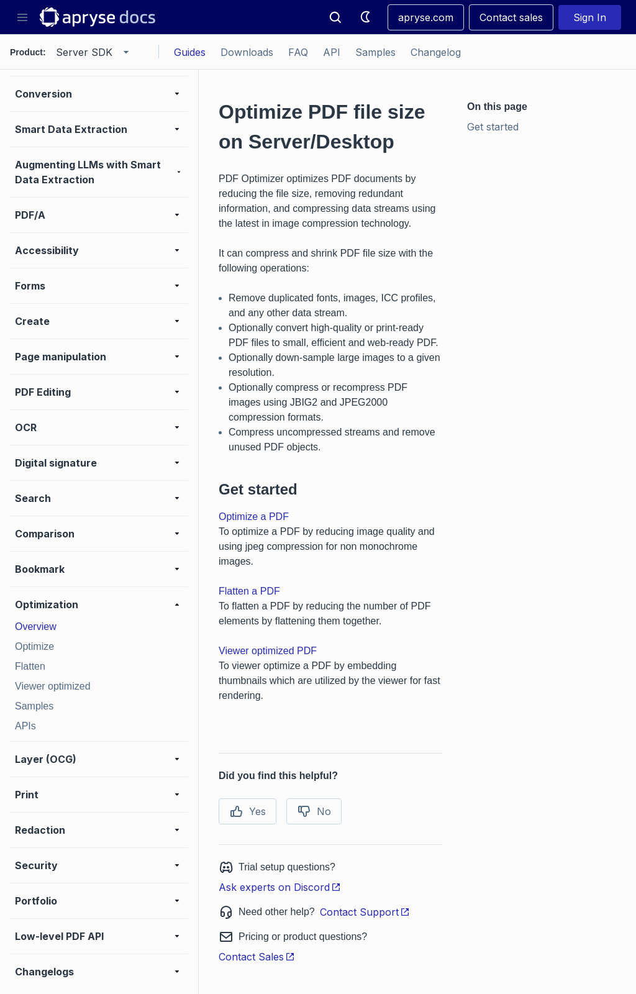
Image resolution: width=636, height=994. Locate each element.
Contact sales (511, 17)
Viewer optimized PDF (268, 650)
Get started (493, 127)
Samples (375, 52)
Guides (190, 52)
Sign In (589, 17)
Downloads (246, 52)
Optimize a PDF (254, 516)
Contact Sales (257, 957)
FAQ (298, 52)
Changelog (436, 52)
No (314, 811)
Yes (247, 811)
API (331, 52)
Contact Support (365, 912)
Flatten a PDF (249, 591)
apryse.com (425, 17)
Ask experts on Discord (280, 887)
